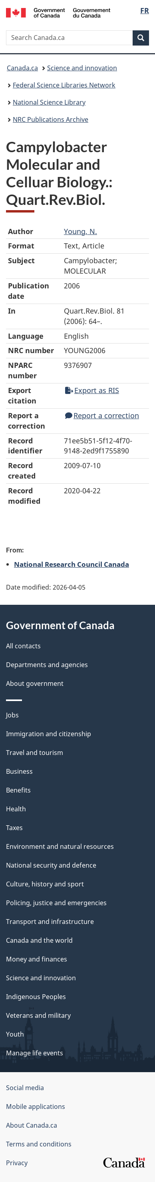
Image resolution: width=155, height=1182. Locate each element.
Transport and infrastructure (50, 921)
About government (35, 683)
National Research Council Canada (71, 564)
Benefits (18, 790)
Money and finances (36, 959)
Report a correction (102, 415)
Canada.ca (22, 68)
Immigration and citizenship (48, 733)
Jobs (12, 715)
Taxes (14, 827)
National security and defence (51, 865)
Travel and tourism (34, 752)
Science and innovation (82, 68)
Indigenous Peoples (36, 996)
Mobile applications (35, 1106)
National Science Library (49, 102)
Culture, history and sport (45, 884)
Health (16, 809)
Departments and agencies (47, 664)
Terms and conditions (39, 1144)
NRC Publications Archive (50, 119)
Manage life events (34, 1053)
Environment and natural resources (60, 846)
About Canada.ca (31, 1125)
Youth (15, 1034)
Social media (25, 1087)
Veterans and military (38, 1015)
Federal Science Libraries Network (64, 85)
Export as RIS (92, 390)
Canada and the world (39, 940)
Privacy (17, 1162)
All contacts (23, 646)
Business (19, 771)
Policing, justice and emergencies (56, 902)
